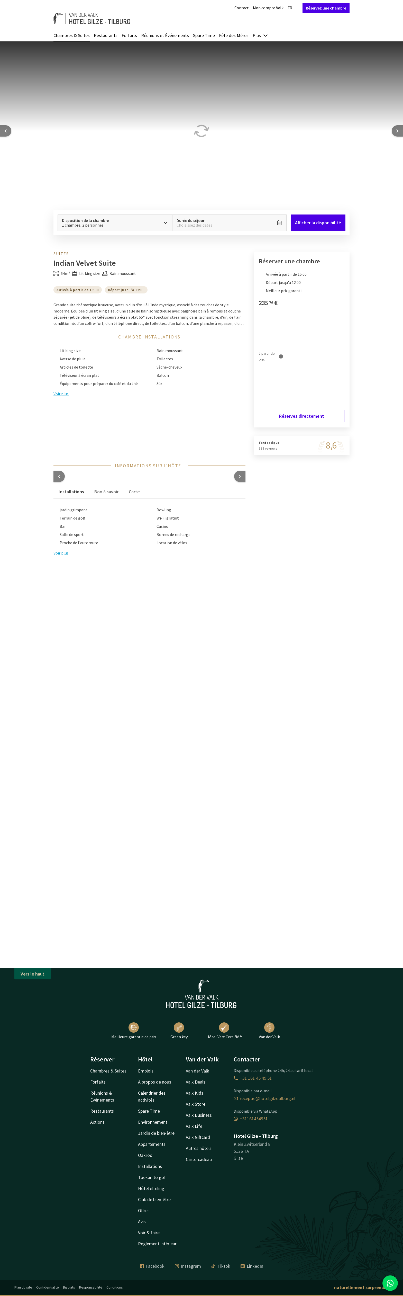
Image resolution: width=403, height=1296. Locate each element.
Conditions (114, 1287)
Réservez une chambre (326, 8)
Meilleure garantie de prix (133, 1030)
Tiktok (220, 1266)
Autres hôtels (199, 1148)
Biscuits (69, 1287)
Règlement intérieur (157, 1244)
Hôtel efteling (151, 1188)
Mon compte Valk (268, 7)
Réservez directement (301, 416)
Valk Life (194, 1126)
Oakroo (145, 1155)
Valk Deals (195, 1082)
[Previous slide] (5, 131)
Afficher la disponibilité (318, 223)
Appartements (152, 1144)
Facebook (152, 1266)
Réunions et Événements (165, 35)
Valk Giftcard (198, 1137)
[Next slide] (397, 131)
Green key (179, 1030)
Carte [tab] (134, 492)
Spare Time (204, 35)
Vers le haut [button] (32, 974)
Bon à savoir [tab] (106, 492)
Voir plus (61, 553)
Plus (260, 35)
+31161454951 (251, 1119)
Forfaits (129, 35)
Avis (142, 1222)
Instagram (188, 1266)
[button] (59, 476)
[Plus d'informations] (281, 356)
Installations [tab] (71, 492)
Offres (144, 1210)
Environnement (152, 1122)
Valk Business (199, 1115)
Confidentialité (47, 1287)
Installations (150, 1166)
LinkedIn (252, 1266)
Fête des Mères (234, 35)
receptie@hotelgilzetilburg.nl (264, 1098)
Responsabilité (90, 1287)
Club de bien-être (154, 1199)
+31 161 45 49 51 (253, 1078)
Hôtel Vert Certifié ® (224, 1030)
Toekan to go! (152, 1177)
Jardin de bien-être (156, 1133)
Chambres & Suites (71, 35)
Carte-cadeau (199, 1159)
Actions (97, 1122)
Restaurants (105, 35)
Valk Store (195, 1104)
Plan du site (23, 1287)
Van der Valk (269, 1030)
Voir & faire (149, 1233)
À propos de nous (154, 1082)
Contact (241, 7)
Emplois (145, 1071)
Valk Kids (194, 1093)
